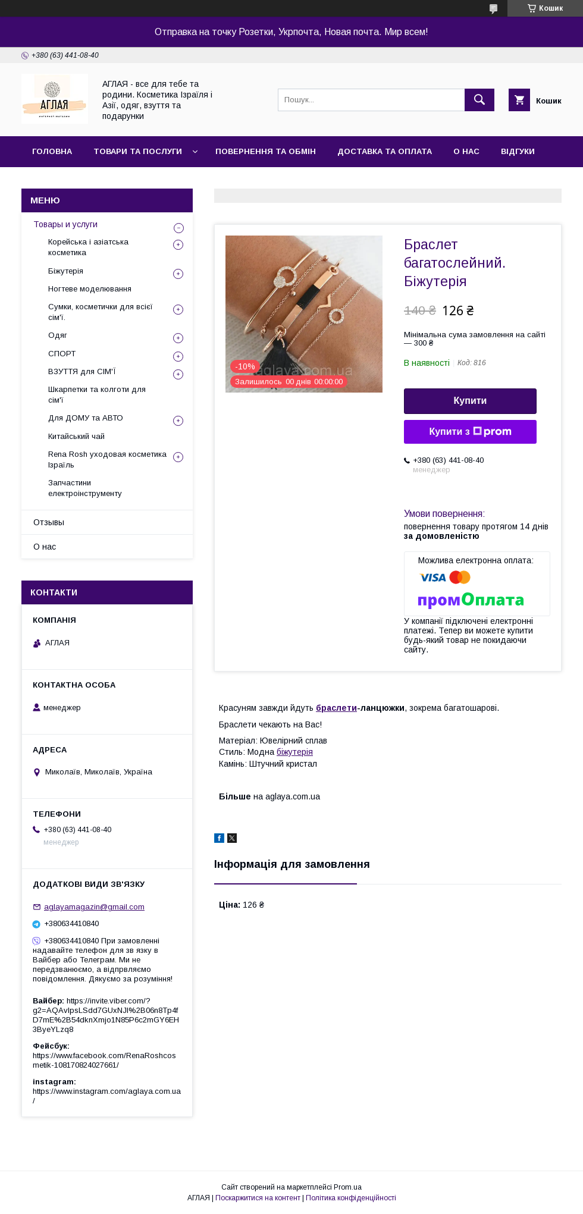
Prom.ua (348, 1187)
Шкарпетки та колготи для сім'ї (97, 394)
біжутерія (295, 752)
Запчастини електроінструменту (85, 488)
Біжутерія (65, 270)
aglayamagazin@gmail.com (94, 906)
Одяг (57, 335)
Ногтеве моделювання (89, 288)
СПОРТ (62, 353)
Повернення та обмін (265, 151)
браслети (336, 708)
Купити (470, 401)
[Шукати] (479, 100)
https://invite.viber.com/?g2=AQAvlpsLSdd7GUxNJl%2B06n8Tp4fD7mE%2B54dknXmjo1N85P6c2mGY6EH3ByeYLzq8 (106, 1015)
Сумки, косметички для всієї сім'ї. (100, 312)
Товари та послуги (137, 151)
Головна (52, 151)
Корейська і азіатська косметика (88, 247)
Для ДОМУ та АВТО (85, 417)
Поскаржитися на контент (257, 1198)
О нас (466, 151)
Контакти (54, 182)
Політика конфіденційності (351, 1198)
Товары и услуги (65, 224)
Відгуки (518, 151)
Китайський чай (76, 436)
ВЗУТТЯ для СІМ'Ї (82, 371)
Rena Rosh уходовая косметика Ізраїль (107, 459)
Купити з (470, 431)
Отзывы (48, 522)
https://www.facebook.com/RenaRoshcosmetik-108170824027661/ (104, 1060)
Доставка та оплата (384, 151)
